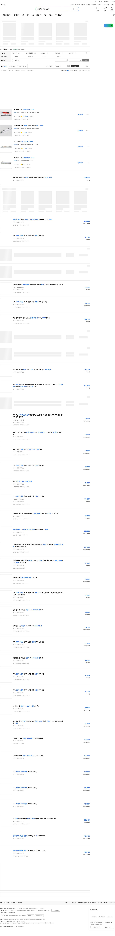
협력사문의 (112, 902)
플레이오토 (106, 1)
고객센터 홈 (94, 917)
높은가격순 (17, 70)
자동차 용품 (57, 53)
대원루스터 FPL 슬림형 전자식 (28, 126)
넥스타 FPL (23, 142)
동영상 (51, 15)
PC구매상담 (87, 4)
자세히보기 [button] (30, 915)
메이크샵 (113, 1)
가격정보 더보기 (83, 114)
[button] (97, 9)
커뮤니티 (99, 4)
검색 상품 (22, 66)
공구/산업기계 (29, 53)
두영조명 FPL (24, 109)
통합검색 (16, 15)
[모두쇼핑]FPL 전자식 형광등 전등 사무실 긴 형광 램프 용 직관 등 (38, 284)
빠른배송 (17, 60)
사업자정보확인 (56, 910)
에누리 (95, 1)
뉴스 (33, 15)
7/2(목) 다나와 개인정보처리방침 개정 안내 (14, 902)
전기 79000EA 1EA (30, 529)
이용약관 (74, 902)
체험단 (108, 4)
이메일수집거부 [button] (96, 927)
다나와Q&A (58, 15)
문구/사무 (71, 53)
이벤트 (104, 4)
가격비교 (12, 66)
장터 (28, 15)
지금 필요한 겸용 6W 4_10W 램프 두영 (32, 369)
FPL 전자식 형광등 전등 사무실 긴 (28, 236)
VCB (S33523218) (25, 772)
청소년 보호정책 (92, 902)
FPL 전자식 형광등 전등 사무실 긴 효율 (30, 302)
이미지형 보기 (83, 66)
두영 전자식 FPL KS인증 (26, 706)
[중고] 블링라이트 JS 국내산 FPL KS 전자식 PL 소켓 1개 (35, 513)
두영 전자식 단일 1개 (25, 578)
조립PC (76, 4)
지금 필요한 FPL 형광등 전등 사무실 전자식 (31, 318)
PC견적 (81, 4)
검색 (86, 60)
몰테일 (100, 1)
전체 (4, 66)
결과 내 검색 (74, 66)
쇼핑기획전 (93, 4)
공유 (113, 15)
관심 (32, 116)
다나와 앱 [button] (3, 4)
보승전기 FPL (24, 158)
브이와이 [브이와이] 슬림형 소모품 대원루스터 (32, 177)
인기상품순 (3, 70)
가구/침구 (14, 53)
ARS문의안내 (107, 927)
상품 (23, 15)
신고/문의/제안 (102, 917)
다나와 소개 (67, 902)
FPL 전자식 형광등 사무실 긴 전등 (28, 642)
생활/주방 (43, 53)
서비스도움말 (109, 917)
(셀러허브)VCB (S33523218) (28, 738)
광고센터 (106, 902)
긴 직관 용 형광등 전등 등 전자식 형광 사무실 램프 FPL (34, 818)
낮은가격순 (10, 70)
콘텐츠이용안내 (39, 915)
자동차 (71, 4)
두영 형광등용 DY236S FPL (27, 626)
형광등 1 (22, 481)
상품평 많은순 (30, 70)
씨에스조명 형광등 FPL (27, 449)
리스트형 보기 (80, 66)
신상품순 (23, 70)
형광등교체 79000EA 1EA (32, 219)
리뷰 (45, 15)
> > (22, 119)
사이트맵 (100, 902)
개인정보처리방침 (82, 902)
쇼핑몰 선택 (49, 66)
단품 (16, 112)
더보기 (113, 4)
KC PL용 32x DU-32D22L (29, 836)
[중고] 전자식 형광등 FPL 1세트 (28, 610)
